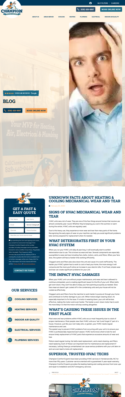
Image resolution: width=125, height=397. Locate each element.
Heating (72, 17)
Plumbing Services (27, 340)
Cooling (61, 17)
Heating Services (26, 309)
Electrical (96, 17)
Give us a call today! (61, 9)
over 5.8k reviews (22, 93)
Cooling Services (26, 299)
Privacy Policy (18, 264)
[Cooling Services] (10, 299)
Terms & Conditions (29, 264)
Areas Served (49, 17)
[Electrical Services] (10, 330)
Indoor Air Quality (112, 17)
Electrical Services (27, 329)
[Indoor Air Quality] (10, 320)
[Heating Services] (10, 309)
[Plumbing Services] (10, 340)
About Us (35, 17)
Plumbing (83, 17)
